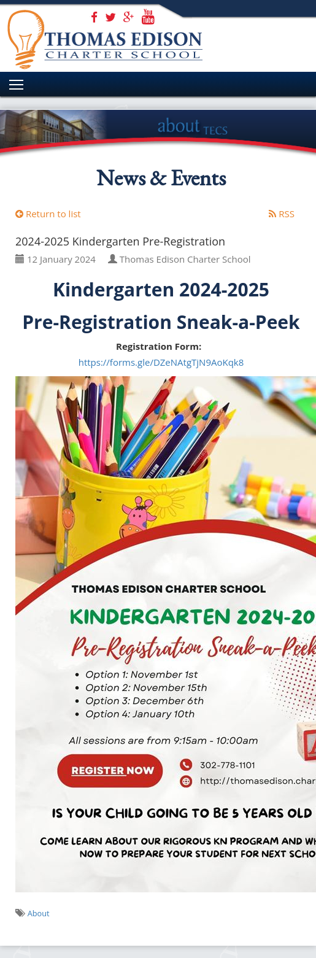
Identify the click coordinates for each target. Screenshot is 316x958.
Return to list (48, 213)
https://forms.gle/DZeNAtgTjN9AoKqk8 (161, 362)
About (39, 913)
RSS (282, 213)
